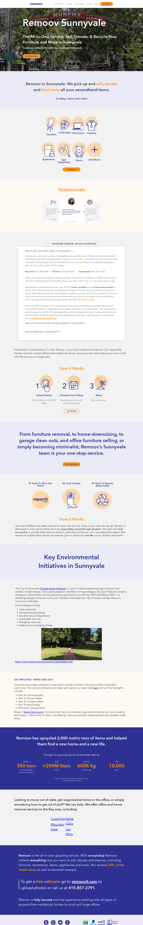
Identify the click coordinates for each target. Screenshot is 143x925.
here (81, 262)
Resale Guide (87, 299)
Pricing (89, 4)
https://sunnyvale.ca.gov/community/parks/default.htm (44, 661)
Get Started (106, 4)
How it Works (79, 4)
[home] (39, 4)
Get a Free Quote (31, 56)
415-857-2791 (59, 4)
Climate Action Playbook (53, 588)
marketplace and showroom (43, 318)
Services (69, 4)
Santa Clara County (34, 712)
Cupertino (58, 819)
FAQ (96, 4)
